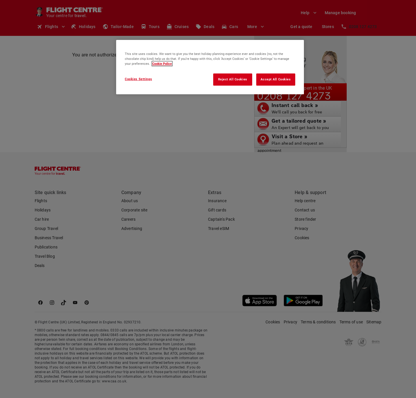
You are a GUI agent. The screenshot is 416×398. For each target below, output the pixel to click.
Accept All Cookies (276, 79)
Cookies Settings (138, 79)
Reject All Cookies (232, 79)
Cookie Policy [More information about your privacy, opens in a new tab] (162, 64)
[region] (210, 67)
